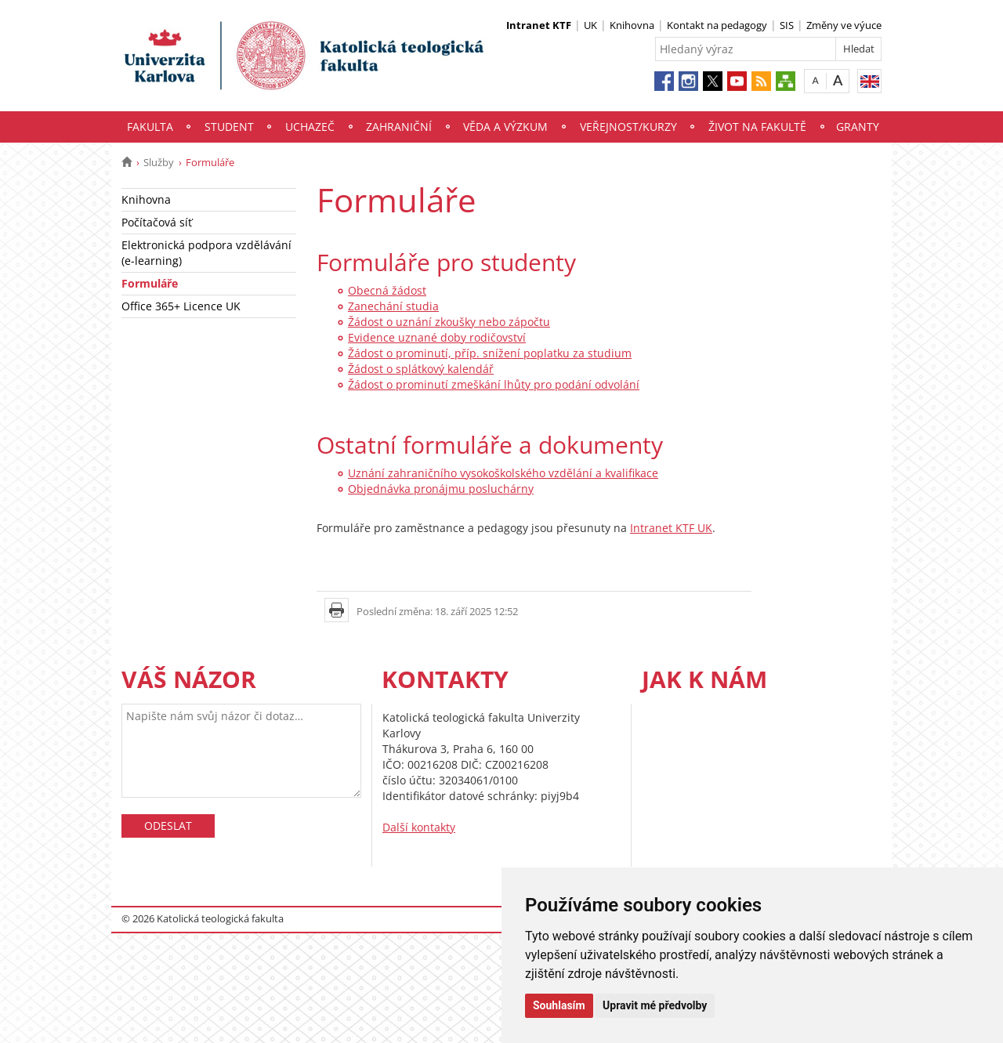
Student (229, 126)
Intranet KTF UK (671, 527)
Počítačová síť (156, 222)
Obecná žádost (387, 290)
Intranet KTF (538, 25)
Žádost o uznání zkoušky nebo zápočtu (449, 321)
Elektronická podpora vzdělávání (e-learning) (206, 252)
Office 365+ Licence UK (181, 306)
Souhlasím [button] (559, 1005)
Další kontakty (418, 827)
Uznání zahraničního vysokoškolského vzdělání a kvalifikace (503, 472)
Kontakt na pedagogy (717, 25)
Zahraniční (399, 126)
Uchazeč (310, 126)
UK (590, 25)
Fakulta (150, 126)
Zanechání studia (393, 306)
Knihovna (632, 25)
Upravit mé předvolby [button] (655, 1005)
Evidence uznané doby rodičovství (437, 337)
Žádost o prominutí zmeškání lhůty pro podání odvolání (493, 384)
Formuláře (149, 283)
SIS (787, 25)
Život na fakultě (757, 126)
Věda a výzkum (505, 126)
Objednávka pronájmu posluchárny (441, 488)
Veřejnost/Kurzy (628, 126)
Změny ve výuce (844, 25)
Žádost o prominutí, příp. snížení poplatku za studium (490, 353)
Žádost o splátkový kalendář (421, 368)
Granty (857, 126)
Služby (158, 162)
